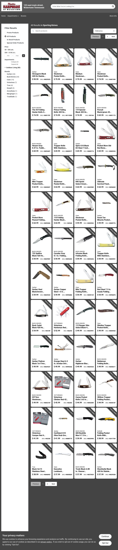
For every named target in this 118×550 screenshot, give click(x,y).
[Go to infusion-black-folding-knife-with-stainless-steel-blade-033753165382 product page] (84, 245)
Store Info (113, 16)
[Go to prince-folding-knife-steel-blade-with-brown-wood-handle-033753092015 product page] (62, 101)
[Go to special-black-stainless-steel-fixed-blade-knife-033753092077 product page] (84, 101)
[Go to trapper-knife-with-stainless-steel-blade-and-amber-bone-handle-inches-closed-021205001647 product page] (62, 137)
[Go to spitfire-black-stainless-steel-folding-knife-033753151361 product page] (41, 245)
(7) (12, 82)
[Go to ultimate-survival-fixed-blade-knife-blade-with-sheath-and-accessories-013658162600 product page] (106, 173)
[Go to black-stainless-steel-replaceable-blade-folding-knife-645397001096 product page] (41, 461)
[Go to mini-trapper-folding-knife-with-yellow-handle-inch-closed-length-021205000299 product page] (84, 281)
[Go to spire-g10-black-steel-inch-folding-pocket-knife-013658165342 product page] (84, 137)
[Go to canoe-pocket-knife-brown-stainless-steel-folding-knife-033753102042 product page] (84, 389)
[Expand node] (5, 67)
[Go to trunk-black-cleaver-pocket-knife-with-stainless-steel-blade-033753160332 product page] (84, 461)
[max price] (17, 55)
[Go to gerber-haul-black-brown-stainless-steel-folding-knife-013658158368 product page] (41, 281)
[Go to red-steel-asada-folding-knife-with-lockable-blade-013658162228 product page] (106, 281)
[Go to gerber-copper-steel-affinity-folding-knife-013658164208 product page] (62, 281)
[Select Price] (23, 55)
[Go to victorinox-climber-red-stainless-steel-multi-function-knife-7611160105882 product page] (62, 389)
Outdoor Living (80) (13, 67)
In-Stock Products (13, 39)
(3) (10, 88)
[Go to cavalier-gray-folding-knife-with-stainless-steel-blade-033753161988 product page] (62, 245)
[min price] (8, 55)
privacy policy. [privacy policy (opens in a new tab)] (46, 542)
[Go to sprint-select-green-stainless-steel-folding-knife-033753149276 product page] (84, 173)
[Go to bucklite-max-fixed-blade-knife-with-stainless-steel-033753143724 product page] (84, 425)
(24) (11, 74)
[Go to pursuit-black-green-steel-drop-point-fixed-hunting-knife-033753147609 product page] (106, 101)
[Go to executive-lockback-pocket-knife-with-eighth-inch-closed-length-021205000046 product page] (62, 461)
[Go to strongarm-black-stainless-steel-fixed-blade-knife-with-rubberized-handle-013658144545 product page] (41, 66)
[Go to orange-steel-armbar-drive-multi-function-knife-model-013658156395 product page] (62, 353)
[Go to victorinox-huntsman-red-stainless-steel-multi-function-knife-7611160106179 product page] (62, 317)
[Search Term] (83, 6)
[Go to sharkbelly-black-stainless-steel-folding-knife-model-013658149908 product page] (106, 461)
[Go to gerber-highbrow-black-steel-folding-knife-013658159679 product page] (84, 353)
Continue (105, 536)
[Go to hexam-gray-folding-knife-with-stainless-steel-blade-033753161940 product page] (41, 137)
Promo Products (13, 32)
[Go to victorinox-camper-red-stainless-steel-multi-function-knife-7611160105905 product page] (41, 425)
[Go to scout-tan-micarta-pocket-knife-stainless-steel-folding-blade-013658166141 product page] (106, 209)
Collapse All (14, 62)
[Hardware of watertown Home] (11, 6)
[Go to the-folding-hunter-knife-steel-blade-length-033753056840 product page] (41, 101)
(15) (10, 80)
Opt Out (105, 543)
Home (3, 16)
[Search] (113, 6)
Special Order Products (15, 42)
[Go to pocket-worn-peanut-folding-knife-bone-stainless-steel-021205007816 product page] (41, 209)
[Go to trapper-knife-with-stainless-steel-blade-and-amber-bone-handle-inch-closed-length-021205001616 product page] (106, 245)
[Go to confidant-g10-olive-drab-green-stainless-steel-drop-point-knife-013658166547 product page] (62, 425)
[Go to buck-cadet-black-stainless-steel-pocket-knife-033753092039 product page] (41, 317)
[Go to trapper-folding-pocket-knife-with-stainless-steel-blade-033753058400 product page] (106, 389)
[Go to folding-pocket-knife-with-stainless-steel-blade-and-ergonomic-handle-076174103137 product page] (106, 425)
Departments (12, 16)
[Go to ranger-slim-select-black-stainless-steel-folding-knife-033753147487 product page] (84, 317)
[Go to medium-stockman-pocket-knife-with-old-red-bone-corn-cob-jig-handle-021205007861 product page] (84, 66)
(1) (12, 91)
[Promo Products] (5, 32)
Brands (23, 16)
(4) (10, 85)
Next (113, 36)
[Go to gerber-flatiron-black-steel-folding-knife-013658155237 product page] (41, 353)
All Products (11, 36)
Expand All (14, 64)
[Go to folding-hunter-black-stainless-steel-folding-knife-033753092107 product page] (62, 209)
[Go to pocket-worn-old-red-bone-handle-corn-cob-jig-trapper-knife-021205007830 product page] (106, 137)
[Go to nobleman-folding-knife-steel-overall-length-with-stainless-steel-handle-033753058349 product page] (106, 353)
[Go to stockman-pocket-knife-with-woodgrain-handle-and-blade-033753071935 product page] (41, 389)
